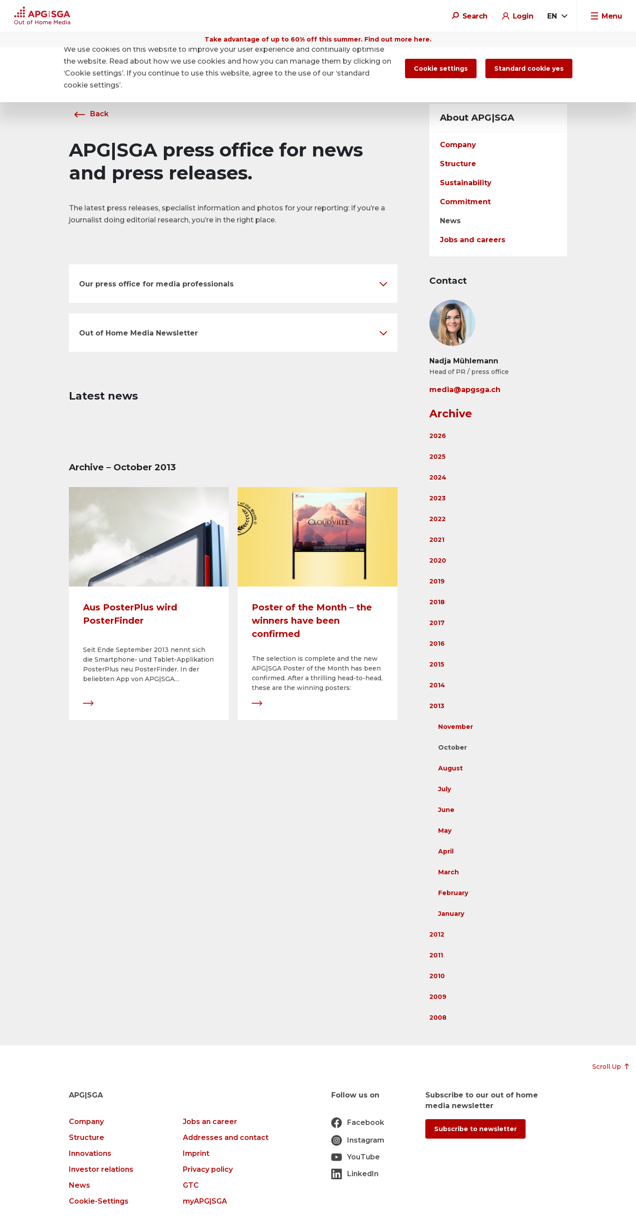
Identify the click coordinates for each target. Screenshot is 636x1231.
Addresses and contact (226, 1137)
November (455, 727)
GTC (191, 1185)
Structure (458, 164)
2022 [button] (437, 519)
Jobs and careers (472, 240)
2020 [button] (437, 560)
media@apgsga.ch (464, 389)
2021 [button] (436, 540)
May (444, 831)
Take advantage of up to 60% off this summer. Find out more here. (318, 39)
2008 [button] (438, 1017)
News (450, 221)
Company (458, 145)
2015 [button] (436, 664)
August (450, 768)
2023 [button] (437, 498)
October (452, 747)
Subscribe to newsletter (475, 1129)
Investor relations (101, 1169)
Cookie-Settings (99, 1201)
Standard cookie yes (529, 68)
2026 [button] (437, 436)
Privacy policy (208, 1169)
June (446, 810)
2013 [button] (436, 706)
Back (89, 114)
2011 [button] (436, 955)
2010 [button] (437, 976)
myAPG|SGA (205, 1201)
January (451, 914)
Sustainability (466, 183)
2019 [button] (437, 581)
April (446, 851)
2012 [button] (436, 934)
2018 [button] (437, 602)
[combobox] (557, 16)
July (444, 789)
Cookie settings (441, 68)
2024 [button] (438, 477)
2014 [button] (437, 685)
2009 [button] (438, 997)
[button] (233, 283)
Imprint (196, 1153)
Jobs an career (210, 1121)
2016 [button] (437, 644)
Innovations (90, 1153)
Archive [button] (450, 413)
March (448, 872)
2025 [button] (437, 457)
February (453, 893)
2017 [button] (437, 623)
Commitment (465, 202)
